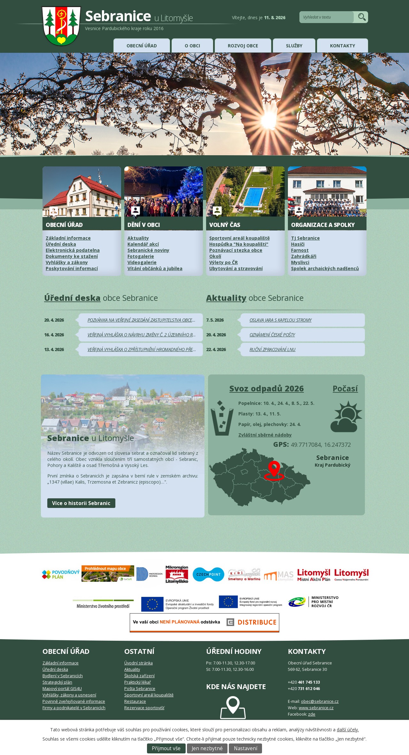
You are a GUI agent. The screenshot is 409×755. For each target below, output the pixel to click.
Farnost (300, 250)
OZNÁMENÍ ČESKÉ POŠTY (272, 335)
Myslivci (300, 262)
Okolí (215, 256)
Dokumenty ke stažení (72, 256)
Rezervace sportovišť (144, 708)
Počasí (345, 388)
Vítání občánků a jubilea (154, 268)
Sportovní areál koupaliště (239, 238)
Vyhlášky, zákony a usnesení (69, 695)
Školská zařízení (139, 676)
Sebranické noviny (148, 250)
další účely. (348, 730)
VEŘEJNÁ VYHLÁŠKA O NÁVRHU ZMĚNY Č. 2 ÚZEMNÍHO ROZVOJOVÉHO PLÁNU (160, 335)
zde (311, 714)
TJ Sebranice (305, 238)
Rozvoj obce (243, 46)
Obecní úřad (142, 46)
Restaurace (135, 701)
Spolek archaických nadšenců (325, 268)
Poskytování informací (72, 268)
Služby (294, 46)
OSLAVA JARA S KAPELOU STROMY (281, 320)
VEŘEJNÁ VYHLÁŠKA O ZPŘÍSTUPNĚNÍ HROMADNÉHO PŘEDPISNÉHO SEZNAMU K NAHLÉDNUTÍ (174, 349)
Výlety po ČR (223, 262)
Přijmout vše (166, 748)
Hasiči (298, 244)
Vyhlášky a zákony (67, 262)
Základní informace (60, 663)
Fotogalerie (140, 256)
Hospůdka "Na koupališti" (238, 244)
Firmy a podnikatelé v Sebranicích (73, 708)
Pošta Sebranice (139, 688)
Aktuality (138, 238)
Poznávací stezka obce (235, 250)
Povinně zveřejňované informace (73, 701)
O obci (192, 46)
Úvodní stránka (138, 663)
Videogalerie (142, 262)
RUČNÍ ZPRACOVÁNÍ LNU (273, 349)
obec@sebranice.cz (320, 701)
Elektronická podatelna (73, 250)
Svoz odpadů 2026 (266, 388)
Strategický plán (57, 682)
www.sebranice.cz (316, 708)
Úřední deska (61, 244)
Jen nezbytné (207, 748)
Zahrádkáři (303, 256)
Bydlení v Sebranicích (62, 676)
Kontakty (342, 46)
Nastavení (245, 748)
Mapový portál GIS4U (62, 688)
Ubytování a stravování (236, 268)
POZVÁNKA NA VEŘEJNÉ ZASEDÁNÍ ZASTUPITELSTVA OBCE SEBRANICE (150, 320)
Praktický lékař (137, 682)
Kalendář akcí (143, 244)
